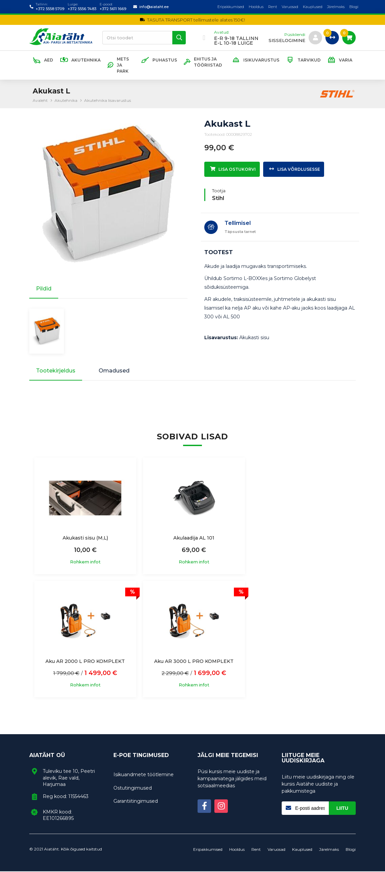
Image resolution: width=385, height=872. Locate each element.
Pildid (43, 288)
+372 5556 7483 (82, 8)
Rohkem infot (84, 562)
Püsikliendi (294, 35)
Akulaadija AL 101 (192, 539)
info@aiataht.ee (154, 6)
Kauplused (312, 6)
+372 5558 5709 (50, 8)
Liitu (342, 808)
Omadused (114, 371)
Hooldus (256, 6)
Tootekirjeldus (55, 371)
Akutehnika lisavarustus (107, 100)
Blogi (353, 6)
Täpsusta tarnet (240, 231)
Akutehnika (66, 100)
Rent (272, 6)
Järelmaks (336, 6)
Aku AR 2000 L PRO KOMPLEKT (300, 539)
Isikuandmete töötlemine (143, 775)
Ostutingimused (132, 789)
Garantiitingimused (135, 802)
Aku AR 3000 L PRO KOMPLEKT (85, 662)
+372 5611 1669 (113, 8)
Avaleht (40, 100)
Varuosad (290, 6)
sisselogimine (287, 40)
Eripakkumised (230, 6)
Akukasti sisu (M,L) (84, 539)
